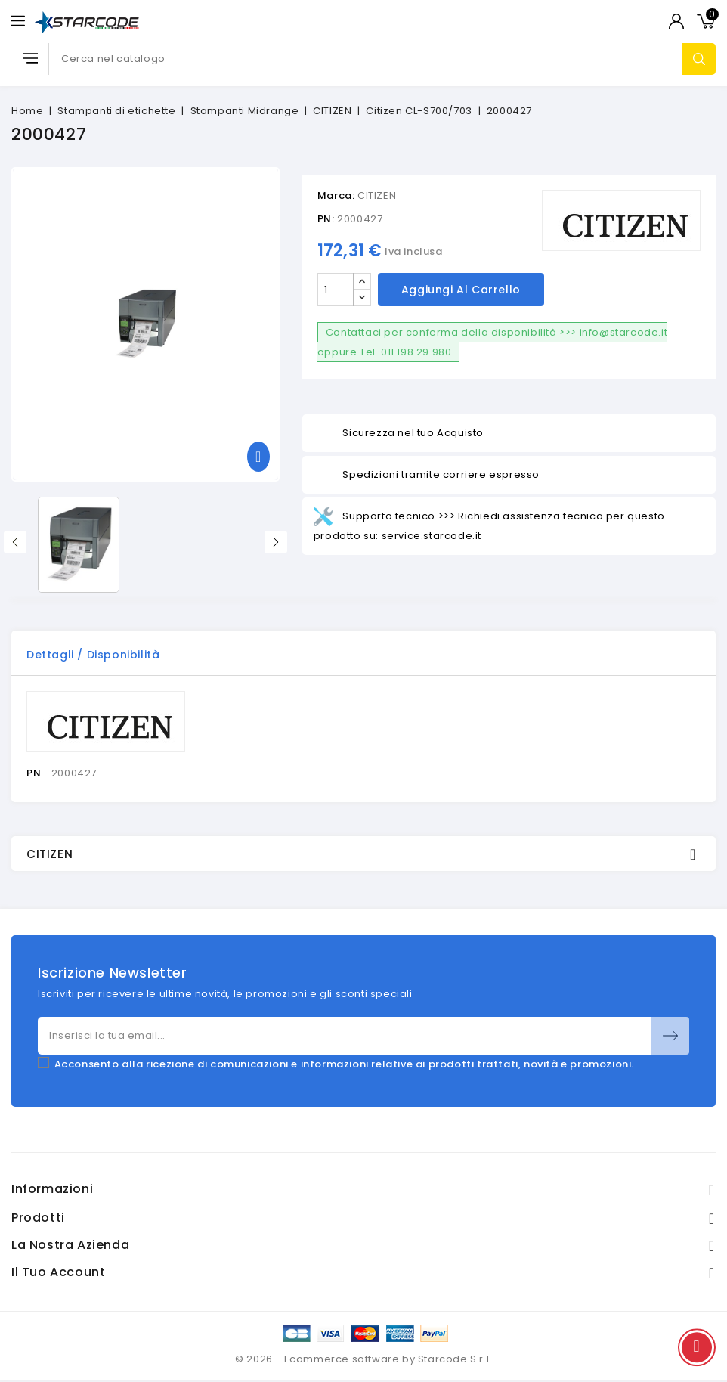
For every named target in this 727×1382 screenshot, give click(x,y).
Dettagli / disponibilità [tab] (92, 654)
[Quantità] (335, 289)
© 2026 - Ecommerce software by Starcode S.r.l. (363, 1359)
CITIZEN (376, 195)
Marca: (336, 195)
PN (33, 773)
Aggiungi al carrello (461, 289)
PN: (326, 219)
